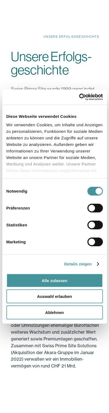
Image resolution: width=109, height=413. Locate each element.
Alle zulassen (54, 280)
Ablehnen (54, 312)
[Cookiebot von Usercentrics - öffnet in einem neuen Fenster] (79, 97)
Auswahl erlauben (54, 296)
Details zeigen (78, 264)
